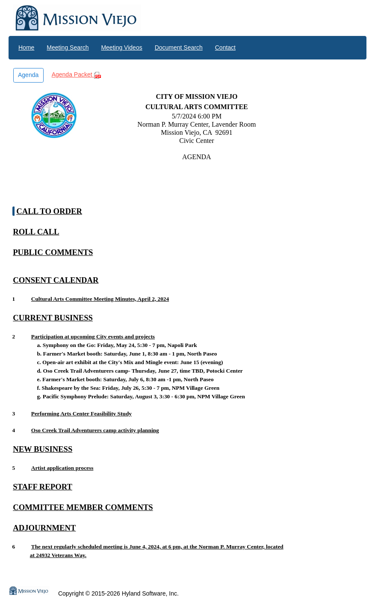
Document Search (179, 47)
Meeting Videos (121, 47)
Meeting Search (68, 47)
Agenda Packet (76, 74)
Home (26, 47)
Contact (225, 47)
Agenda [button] (28, 74)
